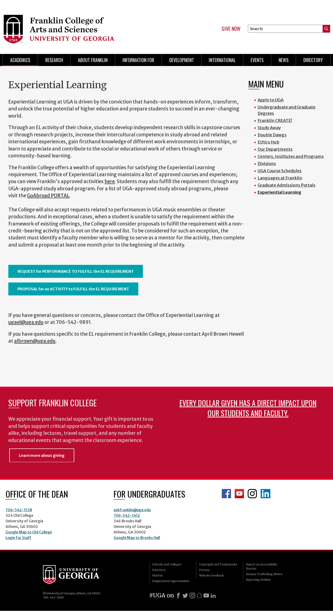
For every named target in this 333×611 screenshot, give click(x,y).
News (284, 59)
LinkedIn (266, 493)
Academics (20, 59)
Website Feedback (211, 575)
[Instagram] (192, 595)
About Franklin (93, 59)
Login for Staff (18, 537)
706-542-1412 (127, 515)
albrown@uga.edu (35, 341)
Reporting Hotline (258, 579)
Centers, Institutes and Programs (291, 156)
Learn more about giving (42, 455)
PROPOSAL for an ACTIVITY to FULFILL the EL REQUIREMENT (73, 289)
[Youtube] (206, 595)
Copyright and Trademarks (218, 564)
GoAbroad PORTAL (48, 196)
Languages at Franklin (280, 178)
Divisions (267, 163)
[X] (185, 595)
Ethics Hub (268, 142)
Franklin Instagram (252, 493)
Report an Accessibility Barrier (261, 566)
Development (181, 59)
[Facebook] (178, 595)
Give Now (231, 29)
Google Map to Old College (29, 532)
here (110, 182)
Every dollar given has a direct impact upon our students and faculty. (248, 407)
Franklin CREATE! (275, 120)
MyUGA (157, 575)
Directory (313, 59)
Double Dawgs (272, 135)
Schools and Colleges (167, 564)
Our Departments (275, 149)
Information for (138, 59)
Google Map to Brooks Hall (137, 537)
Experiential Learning (279, 192)
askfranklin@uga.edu (132, 510)
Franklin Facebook (226, 493)
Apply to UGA (271, 100)
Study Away (269, 127)
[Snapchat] (199, 595)
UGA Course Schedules (280, 170)
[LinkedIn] (213, 595)
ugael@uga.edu (25, 322)
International (222, 59)
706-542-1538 (19, 510)
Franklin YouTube (239, 493)
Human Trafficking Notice (264, 574)
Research (54, 59)
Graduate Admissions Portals (286, 185)
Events (257, 59)
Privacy (204, 570)
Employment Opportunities (170, 581)
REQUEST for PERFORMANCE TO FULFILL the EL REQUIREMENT (76, 271)
